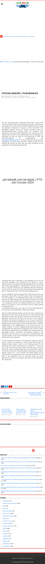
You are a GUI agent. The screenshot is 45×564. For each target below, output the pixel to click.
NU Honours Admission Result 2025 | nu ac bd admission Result (19, 461)
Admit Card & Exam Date (10, 503)
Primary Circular (7, 521)
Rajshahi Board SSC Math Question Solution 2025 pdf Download (19, 491)
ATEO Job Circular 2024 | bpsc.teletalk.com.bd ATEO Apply (37, 411)
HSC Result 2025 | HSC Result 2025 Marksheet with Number (18, 36)
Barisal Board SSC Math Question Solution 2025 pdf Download (19, 468)
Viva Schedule (7, 546)
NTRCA (5, 518)
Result (4, 528)
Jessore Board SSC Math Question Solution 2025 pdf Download (19, 483)
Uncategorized (7, 543)
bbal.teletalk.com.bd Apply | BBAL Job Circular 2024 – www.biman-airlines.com (33, 393)
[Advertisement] (22, 21)
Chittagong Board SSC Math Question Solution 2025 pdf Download (20, 479)
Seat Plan (5, 536)
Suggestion (6, 538)
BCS (4, 508)
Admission (6, 501)
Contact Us (29, 558)
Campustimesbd (7, 96)
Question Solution (8, 526)
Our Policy (22, 558)
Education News (7, 511)
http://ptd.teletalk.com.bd (10, 140)
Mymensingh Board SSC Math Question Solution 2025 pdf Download (20, 487)
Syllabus (5, 541)
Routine (5, 531)
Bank (4, 506)
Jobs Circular (10, 61)
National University (8, 516)
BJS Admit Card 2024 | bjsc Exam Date (11, 392)
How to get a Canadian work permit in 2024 (21, 410)
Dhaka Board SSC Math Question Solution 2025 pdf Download (18, 472)
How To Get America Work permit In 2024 (7, 410)
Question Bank (7, 523)
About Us (15, 558)
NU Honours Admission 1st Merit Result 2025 (14, 465)
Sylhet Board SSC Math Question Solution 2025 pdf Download (18, 475)
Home (2, 61)
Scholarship (6, 533)
